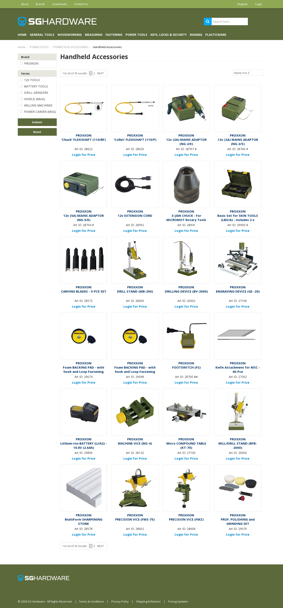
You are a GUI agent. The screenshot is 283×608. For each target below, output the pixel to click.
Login (258, 4)
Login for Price (83, 154)
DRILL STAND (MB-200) (135, 291)
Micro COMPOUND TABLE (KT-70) (186, 445)
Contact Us (81, 4)
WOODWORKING (70, 35)
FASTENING (114, 35)
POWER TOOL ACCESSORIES (70, 47)
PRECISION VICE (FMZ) (186, 519)
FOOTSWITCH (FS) (186, 367)
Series (25, 73)
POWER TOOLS (136, 35)
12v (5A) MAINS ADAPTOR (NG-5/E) (83, 217)
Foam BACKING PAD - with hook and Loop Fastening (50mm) (135, 371)
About (25, 4)
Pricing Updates (178, 601)
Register (242, 4)
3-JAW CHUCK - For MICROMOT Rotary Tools (186, 217)
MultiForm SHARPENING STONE (83, 521)
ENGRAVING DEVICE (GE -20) (238, 291)
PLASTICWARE (215, 35)
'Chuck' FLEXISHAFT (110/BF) (83, 139)
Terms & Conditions (91, 601)
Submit (37, 122)
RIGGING (196, 35)
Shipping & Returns (148, 601)
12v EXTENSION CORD (135, 215)
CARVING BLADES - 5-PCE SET (83, 291)
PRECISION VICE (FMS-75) (135, 519)
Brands (40, 4)
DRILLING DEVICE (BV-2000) (186, 291)
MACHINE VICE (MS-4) (135, 443)
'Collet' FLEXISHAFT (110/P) (135, 139)
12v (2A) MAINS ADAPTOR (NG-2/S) (238, 141)
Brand (25, 57)
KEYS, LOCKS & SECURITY (168, 35)
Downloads (59, 4)
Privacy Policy (120, 601)
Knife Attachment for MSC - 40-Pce (237, 369)
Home (22, 35)
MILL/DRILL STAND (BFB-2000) (237, 445)
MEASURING (93, 35)
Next (100, 73)
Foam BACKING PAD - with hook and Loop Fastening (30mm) (83, 371)
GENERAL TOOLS (42, 35)
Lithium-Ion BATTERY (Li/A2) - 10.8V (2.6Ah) (83, 445)
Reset (37, 132)
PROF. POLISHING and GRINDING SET (238, 521)
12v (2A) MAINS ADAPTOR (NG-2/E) (186, 141)
